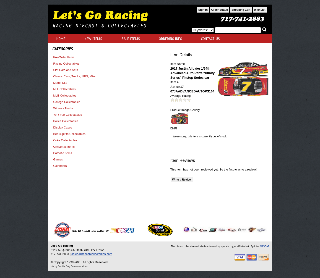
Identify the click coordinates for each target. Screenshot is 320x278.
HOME (60, 39)
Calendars (60, 166)
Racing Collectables (66, 63)
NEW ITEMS (93, 39)
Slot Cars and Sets (65, 70)
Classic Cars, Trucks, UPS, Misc (74, 76)
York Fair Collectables (67, 114)
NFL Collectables (64, 89)
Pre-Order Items (63, 57)
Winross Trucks (63, 108)
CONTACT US (210, 39)
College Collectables (66, 102)
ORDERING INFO (170, 39)
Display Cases (62, 127)
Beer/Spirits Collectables (69, 134)
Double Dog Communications (73, 266)
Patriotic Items (62, 153)
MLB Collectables (64, 95)
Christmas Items (64, 146)
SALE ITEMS (131, 39)
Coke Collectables (65, 140)
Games (58, 159)
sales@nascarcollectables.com (91, 254)
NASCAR (265, 246)
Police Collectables (65, 121)
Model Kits (60, 82)
